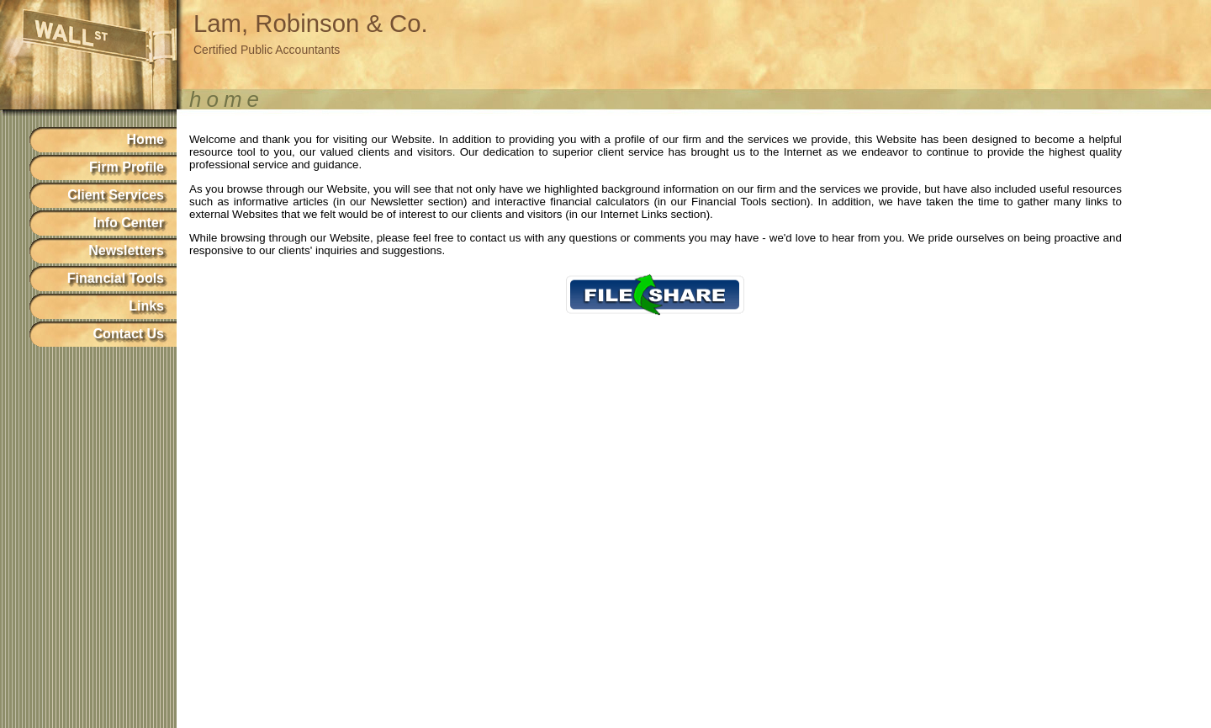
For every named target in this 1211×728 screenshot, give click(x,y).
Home (145, 139)
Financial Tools (115, 278)
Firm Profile (126, 167)
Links (146, 306)
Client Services (115, 195)
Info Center (128, 222)
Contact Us (128, 334)
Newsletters (126, 250)
